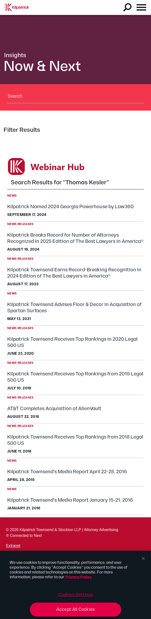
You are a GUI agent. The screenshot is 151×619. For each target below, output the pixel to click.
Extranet (13, 546)
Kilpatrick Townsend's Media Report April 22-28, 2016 (67, 472)
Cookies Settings (75, 594)
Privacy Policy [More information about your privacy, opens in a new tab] (78, 577)
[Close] (143, 558)
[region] (75, 585)
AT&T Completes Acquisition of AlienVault (54, 409)
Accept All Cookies (75, 609)
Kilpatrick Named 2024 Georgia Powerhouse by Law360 (70, 207)
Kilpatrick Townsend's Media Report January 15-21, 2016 (70, 500)
